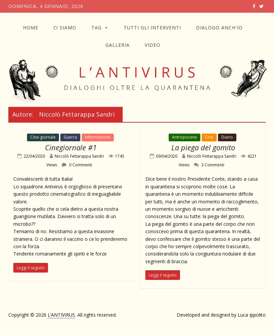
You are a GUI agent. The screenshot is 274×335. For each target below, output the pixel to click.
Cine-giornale (43, 137)
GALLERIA (117, 45)
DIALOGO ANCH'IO (219, 27)
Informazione (97, 137)
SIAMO (64, 27)
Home (30, 27)
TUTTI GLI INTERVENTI (152, 27)
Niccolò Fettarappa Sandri (79, 156)
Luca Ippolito (252, 315)
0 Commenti (77, 165)
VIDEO (152, 45)
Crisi (209, 137)
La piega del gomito (203, 147)
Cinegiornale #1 (71, 147)
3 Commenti (209, 165)
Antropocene (184, 137)
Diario (227, 137)
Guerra (70, 137)
